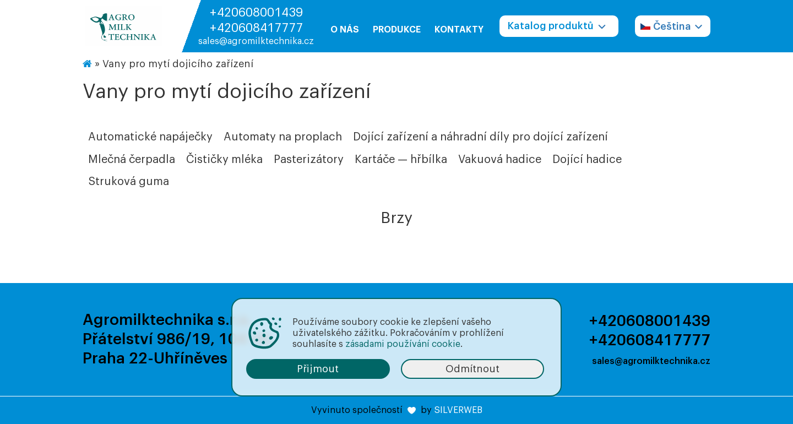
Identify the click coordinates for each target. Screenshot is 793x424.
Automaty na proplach (283, 137)
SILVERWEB (458, 410)
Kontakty (459, 29)
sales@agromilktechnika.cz (256, 41)
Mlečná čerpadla (131, 159)
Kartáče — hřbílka (401, 159)
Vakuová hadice (499, 159)
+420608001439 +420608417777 (256, 20)
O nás (344, 29)
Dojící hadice (587, 159)
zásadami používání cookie (402, 344)
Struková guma (128, 181)
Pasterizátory (309, 159)
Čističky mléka (224, 159)
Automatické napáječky (150, 137)
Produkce (397, 29)
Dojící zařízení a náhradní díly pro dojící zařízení (480, 137)
